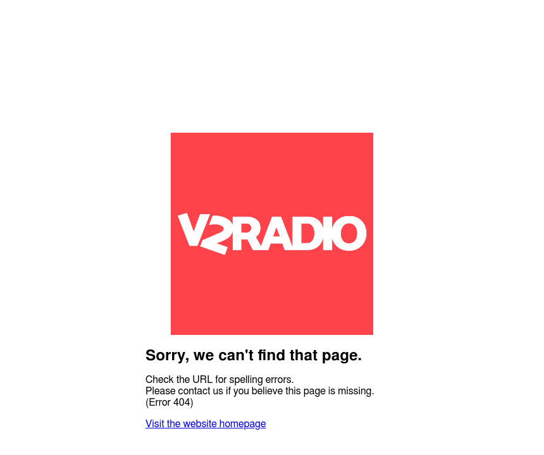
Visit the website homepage (205, 424)
